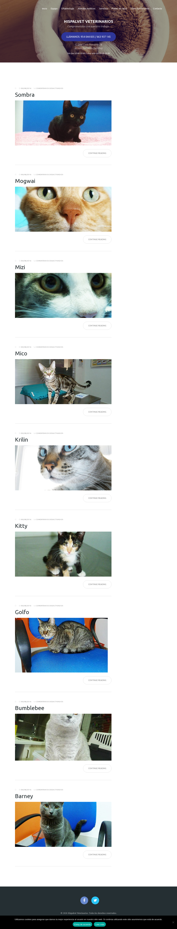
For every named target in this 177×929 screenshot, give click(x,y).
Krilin (21, 439)
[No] (173, 922)
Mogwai (25, 181)
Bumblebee (29, 708)
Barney (24, 796)
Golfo (22, 612)
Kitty (21, 526)
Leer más (99, 924)
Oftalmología (67, 8)
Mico (21, 353)
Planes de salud (119, 8)
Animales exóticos (86, 8)
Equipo (54, 8)
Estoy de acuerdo (82, 924)
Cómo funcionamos (140, 8)
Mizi (20, 267)
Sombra (25, 94)
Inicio (44, 8)
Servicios (103, 8)
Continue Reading (97, 153)
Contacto (157, 8)
